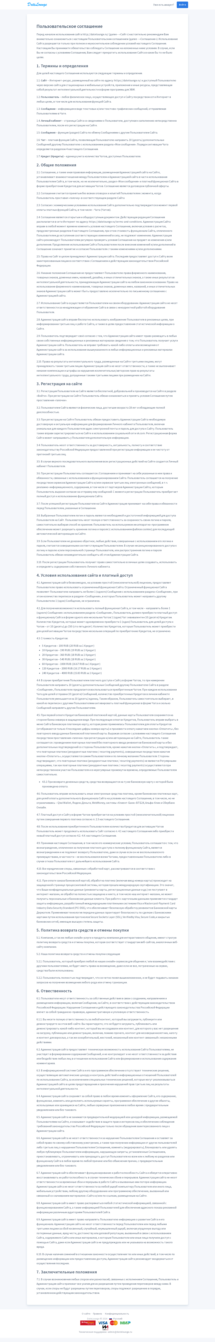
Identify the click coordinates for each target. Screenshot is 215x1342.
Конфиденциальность (117, 1313)
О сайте (86, 1313)
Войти (182, 4)
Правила (97, 1313)
